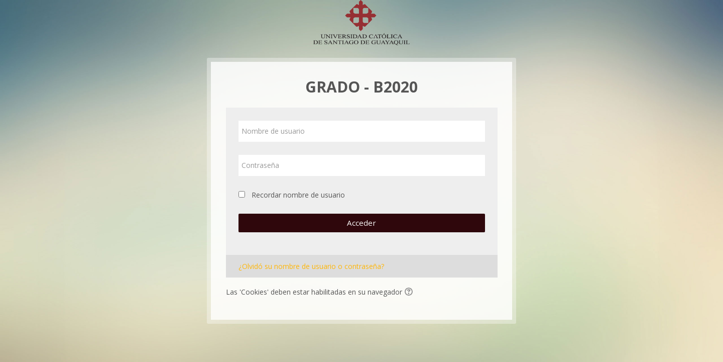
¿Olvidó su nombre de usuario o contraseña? (311, 266)
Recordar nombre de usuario (298, 195)
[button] (410, 292)
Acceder (361, 223)
